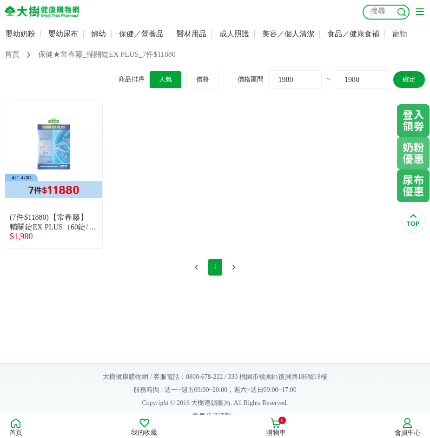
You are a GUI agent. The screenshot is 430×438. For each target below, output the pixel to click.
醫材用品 (191, 34)
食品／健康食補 (353, 34)
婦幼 (98, 34)
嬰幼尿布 (63, 34)
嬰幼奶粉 (20, 34)
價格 (202, 79)
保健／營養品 (141, 34)
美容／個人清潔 (288, 34)
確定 (409, 79)
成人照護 (234, 34)
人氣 (165, 79)
